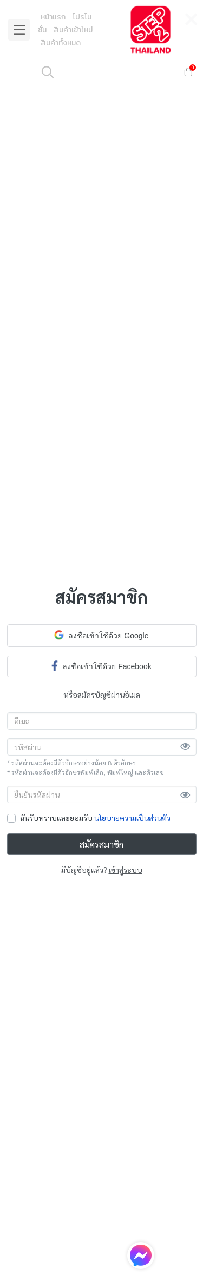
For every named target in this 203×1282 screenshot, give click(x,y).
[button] (106, 72)
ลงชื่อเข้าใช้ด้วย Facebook (101, 665)
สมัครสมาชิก (101, 844)
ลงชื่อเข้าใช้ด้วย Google (101, 635)
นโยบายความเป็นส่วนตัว (132, 818)
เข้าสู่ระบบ (125, 869)
